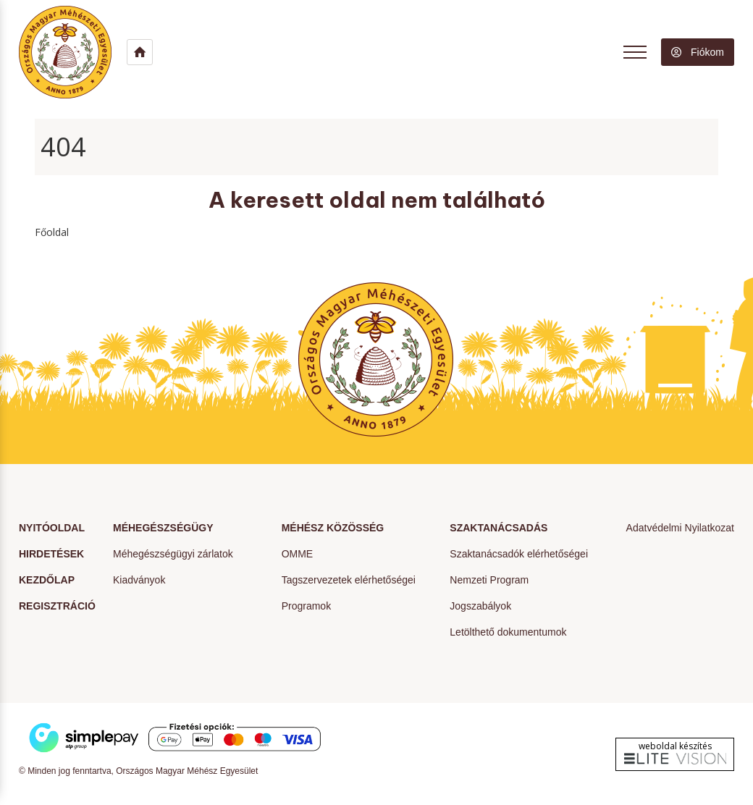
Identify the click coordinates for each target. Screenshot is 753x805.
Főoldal (52, 232)
